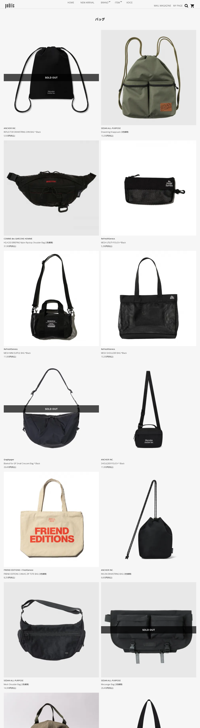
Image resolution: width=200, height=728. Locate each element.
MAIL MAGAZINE (162, 4)
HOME (76, 4)
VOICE (123, 4)
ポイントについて (77, 684)
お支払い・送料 (76, 689)
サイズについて (76, 680)
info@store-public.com (21, 687)
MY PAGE (177, 4)
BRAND (102, 4)
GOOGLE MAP (16, 700)
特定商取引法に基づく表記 (81, 697)
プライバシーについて (79, 701)
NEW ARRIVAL (89, 4)
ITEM (113, 4)
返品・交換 (75, 693)
